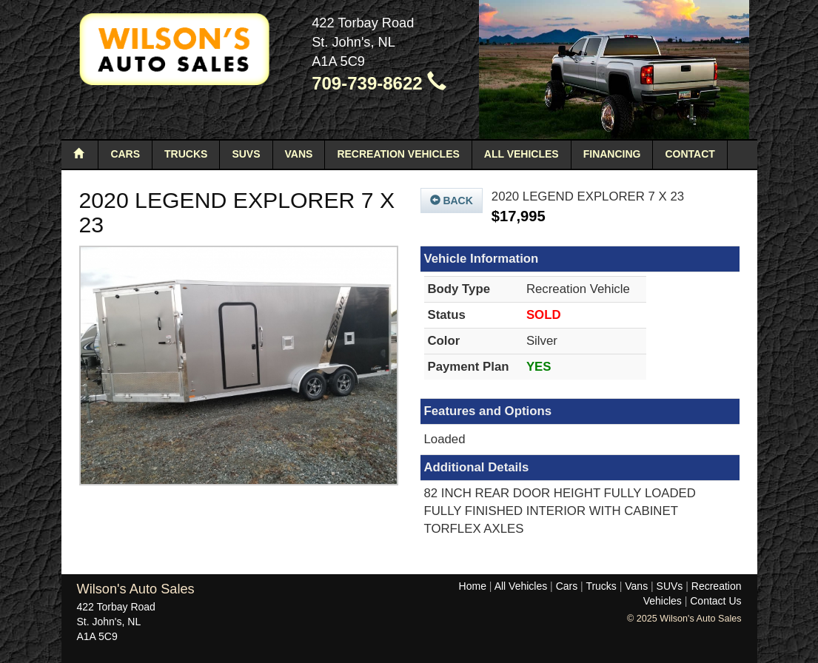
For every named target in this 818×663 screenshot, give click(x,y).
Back (451, 200)
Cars (125, 154)
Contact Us (715, 601)
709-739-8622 (379, 83)
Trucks (185, 154)
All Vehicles (521, 154)
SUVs (246, 154)
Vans (299, 154)
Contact (689, 154)
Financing (612, 154)
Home (472, 586)
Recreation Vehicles (398, 154)
